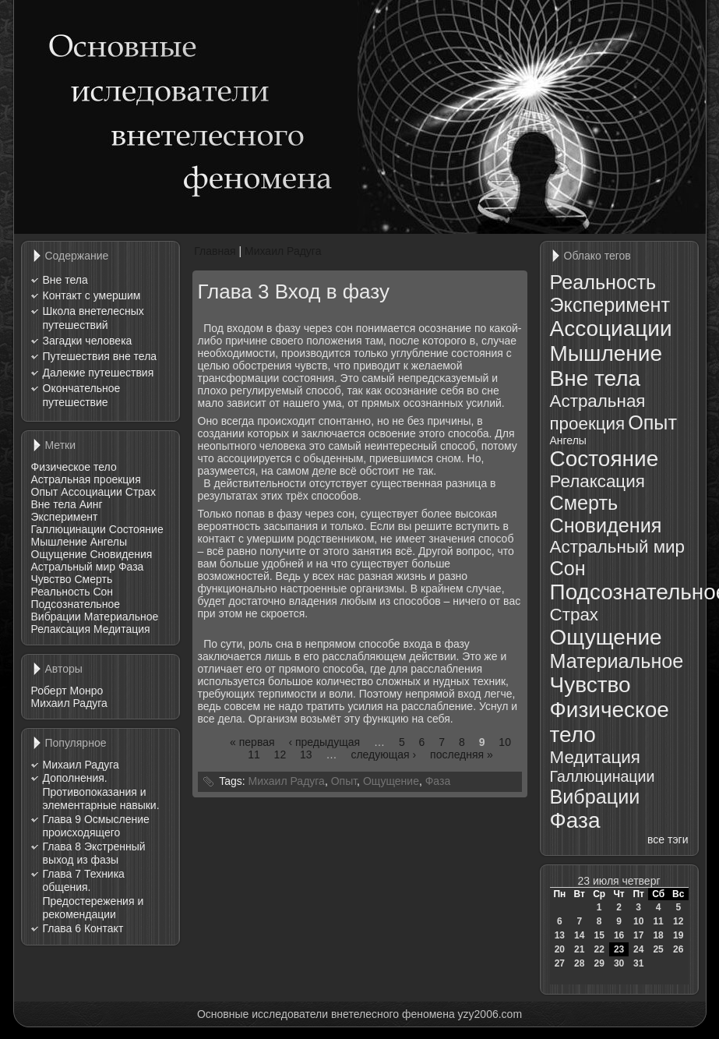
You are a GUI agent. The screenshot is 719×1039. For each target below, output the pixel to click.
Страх (140, 492)
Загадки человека (87, 340)
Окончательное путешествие (82, 395)
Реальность (60, 591)
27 (560, 963)
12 (280, 754)
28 (579, 963)
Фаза (130, 566)
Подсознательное (75, 604)
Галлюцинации (68, 529)
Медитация (121, 629)
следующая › (383, 754)
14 (579, 935)
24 (638, 949)
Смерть (93, 579)
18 (658, 935)
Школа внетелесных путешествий (93, 318)
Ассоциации (91, 492)
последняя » (461, 754)
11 (254, 754)
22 (599, 949)
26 (678, 949)
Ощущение (59, 554)
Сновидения (121, 554)
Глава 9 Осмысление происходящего (96, 826)
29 (599, 963)
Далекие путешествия (98, 372)
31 (638, 963)
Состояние (136, 529)
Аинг (91, 504)
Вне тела (65, 280)
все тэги (667, 839)
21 (579, 949)
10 (505, 742)
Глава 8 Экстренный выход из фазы (94, 853)
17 (638, 935)
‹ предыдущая (324, 742)
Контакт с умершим (92, 295)
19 (678, 935)
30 (619, 963)
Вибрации (56, 616)
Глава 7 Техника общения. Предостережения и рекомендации (93, 894)
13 (306, 754)
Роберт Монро (67, 690)
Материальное (121, 616)
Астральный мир (73, 566)
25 (658, 949)
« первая (252, 742)
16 (619, 935)
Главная (214, 251)
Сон (103, 591)
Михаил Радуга (69, 703)
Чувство (51, 579)
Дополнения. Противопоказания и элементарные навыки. (101, 791)
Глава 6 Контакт (83, 928)
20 (560, 949)
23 (619, 949)
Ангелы (108, 541)
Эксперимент (64, 517)
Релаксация (61, 629)
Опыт (44, 492)
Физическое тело (74, 467)
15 (599, 935)
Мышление (59, 541)
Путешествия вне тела (100, 356)
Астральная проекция (86, 479)
